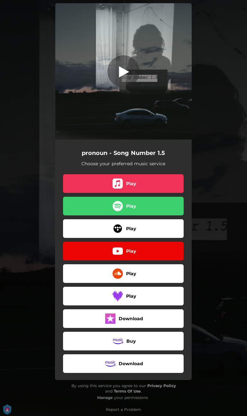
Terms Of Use (127, 391)
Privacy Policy (161, 385)
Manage (105, 397)
